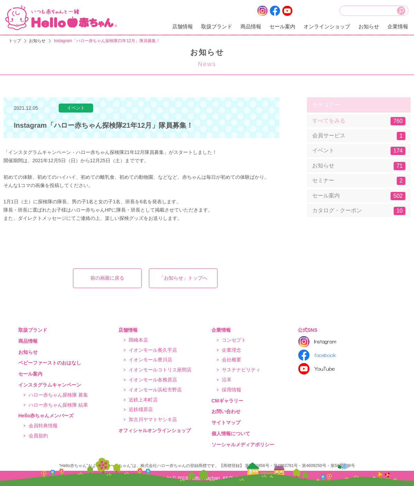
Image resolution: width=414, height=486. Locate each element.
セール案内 (282, 26)
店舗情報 (182, 26)
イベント (358, 151)
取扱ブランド (216, 26)
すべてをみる (358, 121)
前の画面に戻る (107, 278)
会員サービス (358, 136)
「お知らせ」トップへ (183, 278)
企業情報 (397, 26)
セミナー (358, 181)
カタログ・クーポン (358, 211)
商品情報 (250, 26)
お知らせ (368, 26)
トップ (15, 40)
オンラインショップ (327, 26)
